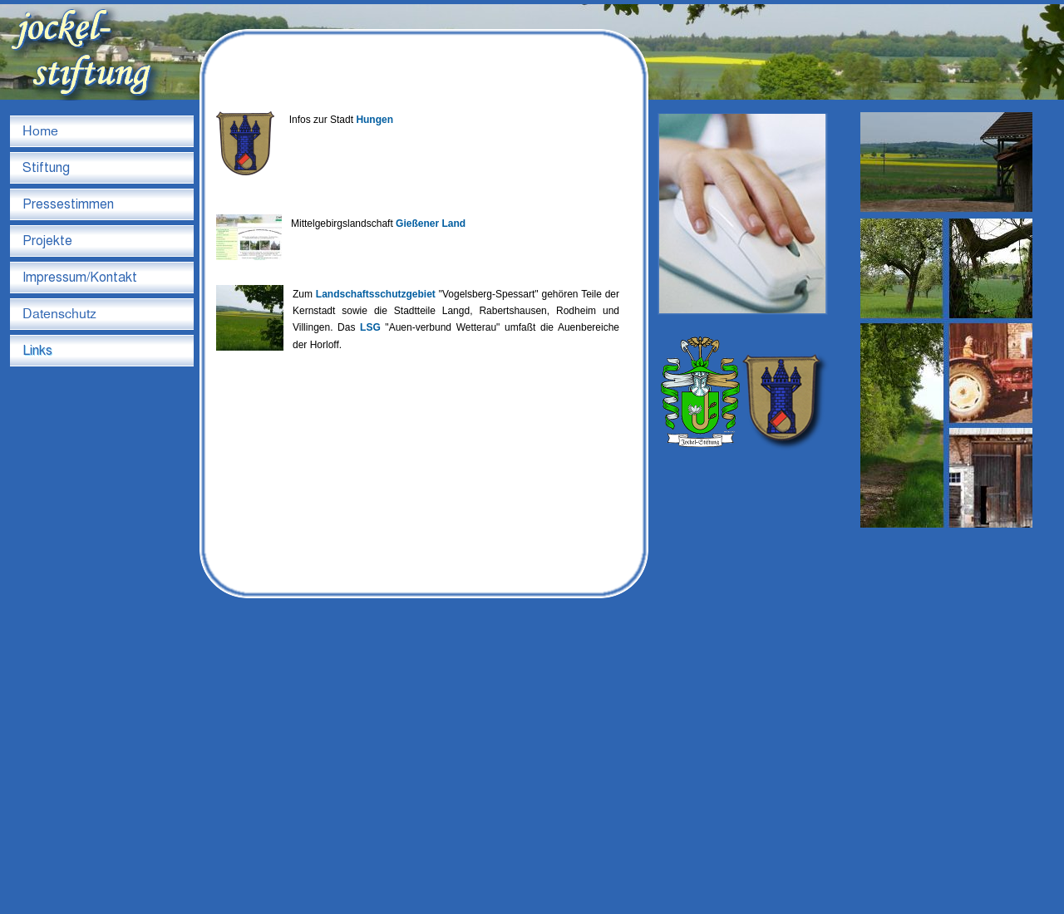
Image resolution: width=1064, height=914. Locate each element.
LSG (370, 327)
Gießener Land (431, 223)
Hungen (374, 119)
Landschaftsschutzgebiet (376, 294)
